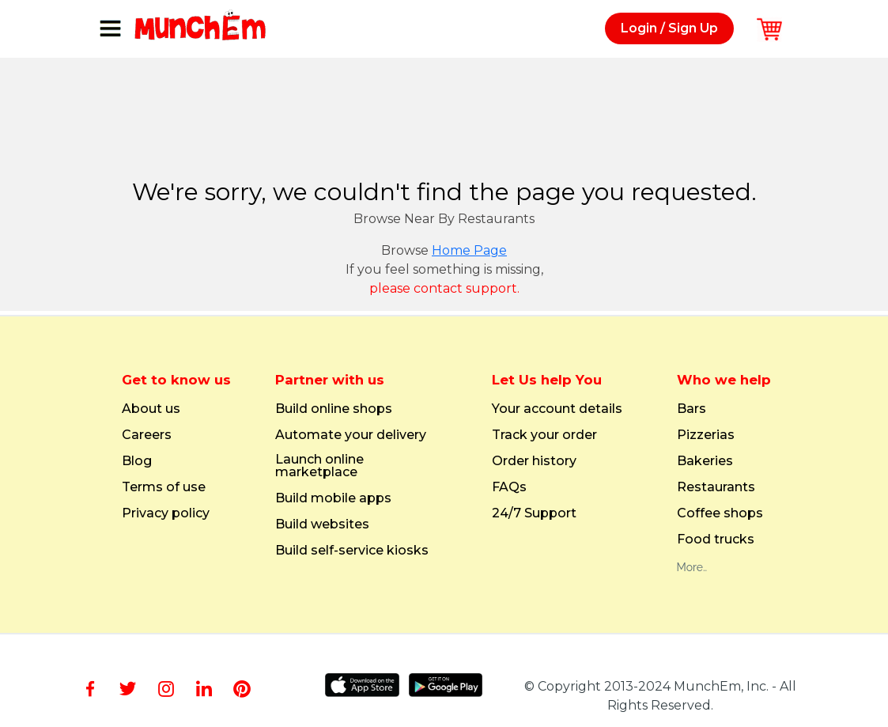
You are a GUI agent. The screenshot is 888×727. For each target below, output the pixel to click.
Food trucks (715, 539)
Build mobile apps (333, 498)
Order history (534, 461)
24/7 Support (534, 513)
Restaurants (716, 487)
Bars (691, 409)
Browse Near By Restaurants (444, 218)
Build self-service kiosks (352, 550)
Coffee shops (720, 513)
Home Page (469, 250)
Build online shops (333, 409)
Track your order (544, 435)
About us (151, 409)
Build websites (322, 524)
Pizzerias (706, 435)
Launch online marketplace (319, 466)
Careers (147, 435)
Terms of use (164, 487)
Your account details (557, 409)
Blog (137, 461)
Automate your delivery (350, 435)
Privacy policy (166, 513)
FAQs (509, 487)
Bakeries (705, 461)
